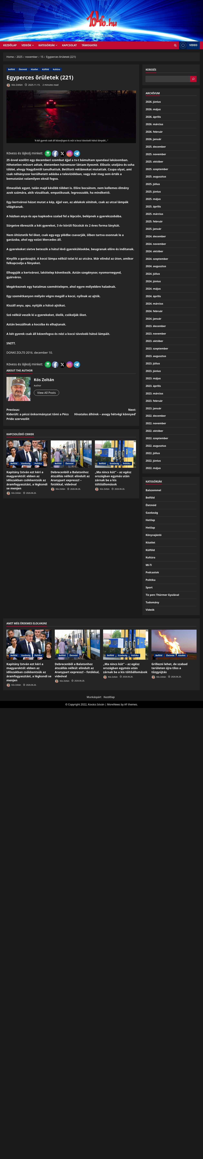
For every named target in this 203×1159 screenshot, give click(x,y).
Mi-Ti (149, 565)
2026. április (153, 117)
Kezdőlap (109, 697)
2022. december (156, 416)
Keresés (151, 69)
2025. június (153, 191)
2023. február (154, 401)
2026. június (153, 101)
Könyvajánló (153, 535)
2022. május (153, 468)
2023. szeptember (157, 348)
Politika (38, 463)
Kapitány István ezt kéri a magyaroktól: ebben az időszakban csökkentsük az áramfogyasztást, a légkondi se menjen (26, 480)
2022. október (154, 431)
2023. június (153, 371)
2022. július (153, 453)
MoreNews (113, 704)
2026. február (154, 132)
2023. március (154, 393)
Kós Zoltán (14, 85)
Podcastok (152, 572)
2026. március (154, 124)
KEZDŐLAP (10, 45)
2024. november (156, 244)
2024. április (153, 296)
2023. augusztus (156, 356)
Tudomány (152, 602)
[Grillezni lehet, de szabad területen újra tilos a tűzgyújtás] (174, 645)
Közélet (34, 69)
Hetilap (150, 520)
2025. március (154, 214)
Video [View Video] (188, 45)
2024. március (154, 303)
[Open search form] (175, 45)
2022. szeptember (157, 438)
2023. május (153, 378)
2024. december (156, 236)
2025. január (153, 229)
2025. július (153, 184)
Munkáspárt (94, 697)
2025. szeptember (157, 169)
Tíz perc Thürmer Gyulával (162, 595)
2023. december (156, 326)
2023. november (156, 333)
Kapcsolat (69, 45)
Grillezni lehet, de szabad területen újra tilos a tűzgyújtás (169, 668)
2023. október (154, 341)
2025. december (156, 146)
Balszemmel (153, 490)
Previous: (38, 414)
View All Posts (46, 393)
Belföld (11, 69)
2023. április (153, 386)
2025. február (154, 221)
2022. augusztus (156, 446)
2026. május (153, 109)
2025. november (156, 154)
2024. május (153, 288)
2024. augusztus (156, 266)
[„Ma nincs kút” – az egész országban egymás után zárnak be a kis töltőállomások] (115, 454)
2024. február (154, 311)
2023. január (153, 408)
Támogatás (89, 45)
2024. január (153, 318)
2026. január (153, 139)
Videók (26, 45)
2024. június (153, 281)
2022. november (156, 423)
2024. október (154, 251)
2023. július (153, 363)
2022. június (153, 460)
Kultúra (56, 69)
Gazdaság (25, 463)
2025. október (154, 161)
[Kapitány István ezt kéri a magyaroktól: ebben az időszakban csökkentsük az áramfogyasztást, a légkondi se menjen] (27, 454)
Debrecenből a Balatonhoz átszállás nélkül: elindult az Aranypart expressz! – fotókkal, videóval (70, 478)
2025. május (153, 199)
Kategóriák (47, 45)
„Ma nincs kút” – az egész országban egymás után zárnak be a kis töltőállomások (113, 478)
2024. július (153, 274)
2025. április (153, 206)
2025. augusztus (156, 176)
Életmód (23, 69)
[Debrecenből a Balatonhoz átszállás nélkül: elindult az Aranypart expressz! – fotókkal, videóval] (71, 454)
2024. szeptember (157, 259)
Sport (149, 587)
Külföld (45, 69)
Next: (103, 412)
